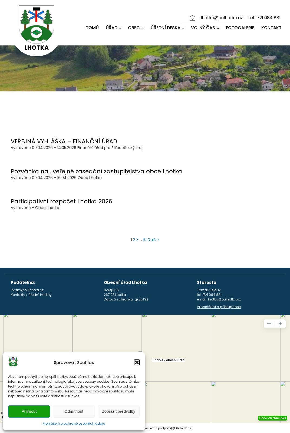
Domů (92, 28)
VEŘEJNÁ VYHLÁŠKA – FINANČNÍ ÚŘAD (64, 141)
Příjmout (29, 411)
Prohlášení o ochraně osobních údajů (74, 423)
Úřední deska (165, 28)
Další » (153, 239)
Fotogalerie (240, 28)
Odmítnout (73, 411)
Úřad (111, 28)
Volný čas (203, 28)
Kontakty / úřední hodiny (31, 295)
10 (145, 239)
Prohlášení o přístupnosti (219, 307)
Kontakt (271, 28)
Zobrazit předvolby (118, 411)
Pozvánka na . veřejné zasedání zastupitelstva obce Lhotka (96, 171)
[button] (137, 362)
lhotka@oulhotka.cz (222, 18)
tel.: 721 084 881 (264, 18)
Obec (134, 28)
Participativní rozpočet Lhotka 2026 (61, 201)
